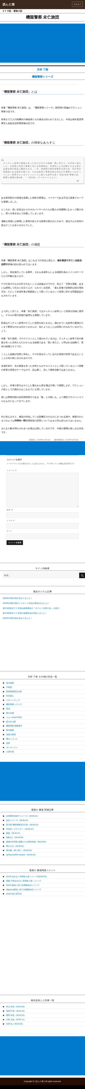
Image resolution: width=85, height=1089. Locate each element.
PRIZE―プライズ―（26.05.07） (20, 829)
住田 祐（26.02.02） (15, 1024)
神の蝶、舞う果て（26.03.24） (19, 850)
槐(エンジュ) (11, 739)
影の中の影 (11, 722)
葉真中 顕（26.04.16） (16, 1011)
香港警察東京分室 (14, 691)
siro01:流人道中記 (14, 894)
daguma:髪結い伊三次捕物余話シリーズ (23, 889)
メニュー (77, 4)
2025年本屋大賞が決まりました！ (17, 618)
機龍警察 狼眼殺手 (14, 726)
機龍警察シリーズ (42, 76)
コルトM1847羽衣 (14, 717)
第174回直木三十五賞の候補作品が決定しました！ (25, 613)
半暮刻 (9, 687)
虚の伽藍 (10, 683)
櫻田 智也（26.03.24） (16, 1015)
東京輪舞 (10, 730)
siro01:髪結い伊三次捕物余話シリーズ (22, 885)
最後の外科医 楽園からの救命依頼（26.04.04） (26, 842)
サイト (9, 531)
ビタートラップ (13, 700)
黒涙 (8, 709)
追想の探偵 (11, 734)
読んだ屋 (9, 4)
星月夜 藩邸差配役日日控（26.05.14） (23, 824)
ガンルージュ (12, 747)
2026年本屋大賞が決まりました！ (17, 598)
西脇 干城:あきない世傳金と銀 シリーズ (23, 881)
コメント (12, 470)
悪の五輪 (10, 713)
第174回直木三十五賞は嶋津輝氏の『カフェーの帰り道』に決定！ (32, 608)
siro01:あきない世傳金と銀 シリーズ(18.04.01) (26, 876)
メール (11, 520)
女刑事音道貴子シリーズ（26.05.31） (22, 816)
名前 (10, 510)
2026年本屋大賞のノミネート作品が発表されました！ (26, 603)
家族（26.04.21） (14, 833)
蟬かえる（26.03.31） (15, 846)
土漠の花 (10, 752)
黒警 (8, 743)
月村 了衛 (42, 69)
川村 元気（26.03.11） (16, 1019)
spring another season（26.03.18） (21, 854)
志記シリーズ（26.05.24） (17, 820)
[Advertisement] (43, 43)
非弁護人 (10, 696)
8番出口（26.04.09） (15, 837)
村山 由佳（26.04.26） (16, 1006)
